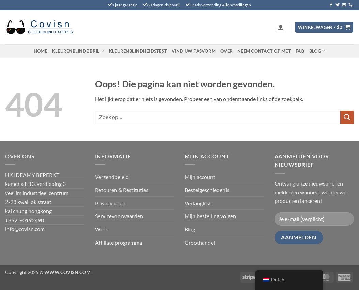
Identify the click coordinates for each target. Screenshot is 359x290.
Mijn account (200, 177)
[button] (280, 27)
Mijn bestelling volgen (210, 216)
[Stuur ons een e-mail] (344, 5)
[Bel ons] (350, 5)
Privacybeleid (111, 203)
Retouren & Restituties (122, 190)
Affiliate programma (118, 242)
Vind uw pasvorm (194, 51)
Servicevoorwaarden (119, 216)
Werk (101, 229)
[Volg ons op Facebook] (331, 5)
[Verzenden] (347, 117)
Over (226, 51)
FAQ (300, 51)
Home (40, 51)
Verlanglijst (198, 203)
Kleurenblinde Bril (78, 51)
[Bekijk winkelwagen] (324, 27)
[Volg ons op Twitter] (337, 5)
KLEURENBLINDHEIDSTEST (138, 51)
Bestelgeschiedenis (207, 190)
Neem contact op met (264, 51)
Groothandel (200, 242)
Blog (317, 51)
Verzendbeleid (112, 177)
